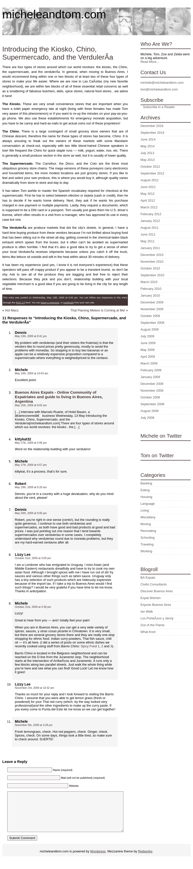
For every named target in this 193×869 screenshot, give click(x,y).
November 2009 (151, 309)
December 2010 (151, 255)
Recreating (148, 531)
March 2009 (149, 363)
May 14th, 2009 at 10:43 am (31, 373)
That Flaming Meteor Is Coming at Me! (97, 310)
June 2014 (148, 139)
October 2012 (150, 166)
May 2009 (147, 350)
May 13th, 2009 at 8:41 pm (31, 336)
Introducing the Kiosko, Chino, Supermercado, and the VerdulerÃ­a (57, 53)
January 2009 (150, 377)
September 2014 (152, 132)
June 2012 (148, 187)
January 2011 (150, 248)
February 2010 (150, 289)
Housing (146, 497)
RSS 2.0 (20, 302)
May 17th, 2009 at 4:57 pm (31, 464)
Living (144, 510)
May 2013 (147, 160)
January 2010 (150, 295)
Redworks (145, 859)
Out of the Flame (152, 625)
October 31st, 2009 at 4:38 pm (33, 606)
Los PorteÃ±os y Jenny (157, 618)
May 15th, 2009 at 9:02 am (31, 405)
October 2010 (150, 268)
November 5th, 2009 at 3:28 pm (34, 724)
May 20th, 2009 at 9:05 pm (31, 513)
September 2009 (152, 323)
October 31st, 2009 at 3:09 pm (33, 558)
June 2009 (148, 343)
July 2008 (147, 418)
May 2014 (147, 146)
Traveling (147, 544)
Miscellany (148, 517)
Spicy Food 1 (90, 646)
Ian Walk (146, 611)
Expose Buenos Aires (155, 605)
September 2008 (152, 404)
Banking (146, 483)
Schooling (147, 537)
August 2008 (149, 411)
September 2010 (152, 275)
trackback (68, 302)
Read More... (149, 62)
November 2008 (151, 390)
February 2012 (150, 214)
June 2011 (148, 234)
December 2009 (151, 302)
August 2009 (149, 329)
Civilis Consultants (153, 584)
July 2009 (147, 336)
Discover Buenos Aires (156, 591)
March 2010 (149, 282)
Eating (145, 490)
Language (147, 504)
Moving (145, 524)
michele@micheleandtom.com (162, 82)
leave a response (50, 302)
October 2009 (150, 316)
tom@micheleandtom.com (159, 89)
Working (146, 551)
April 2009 (147, 356)
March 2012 (149, 207)
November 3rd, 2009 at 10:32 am (34, 687)
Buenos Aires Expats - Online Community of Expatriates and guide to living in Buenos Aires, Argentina (59, 396)
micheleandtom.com (54, 14)
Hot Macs (12, 310)
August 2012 (149, 180)
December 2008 (151, 384)
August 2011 (149, 228)
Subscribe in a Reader (159, 107)
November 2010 (151, 261)
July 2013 (147, 153)
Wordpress (98, 859)
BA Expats (147, 577)
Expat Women (150, 598)
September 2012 (152, 173)
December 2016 (151, 126)
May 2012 (147, 194)
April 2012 (147, 200)
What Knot (148, 632)
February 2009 (150, 370)
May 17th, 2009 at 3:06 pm (31, 442)
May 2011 (147, 241)
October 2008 (150, 397)
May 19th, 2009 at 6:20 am (31, 487)
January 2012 (150, 221)
